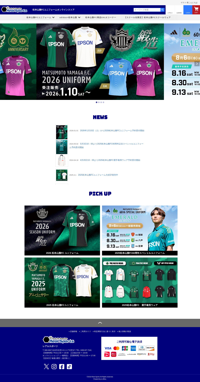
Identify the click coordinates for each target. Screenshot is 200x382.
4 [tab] (103, 102)
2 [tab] (99, 102)
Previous (3, 63)
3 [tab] (101, 102)
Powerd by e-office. (100, 379)
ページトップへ (100, 323)
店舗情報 (73, 331)
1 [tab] (96, 102)
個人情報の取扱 (124, 331)
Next (196, 63)
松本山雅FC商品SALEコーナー (100, 17)
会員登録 (179, 13)
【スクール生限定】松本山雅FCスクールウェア (147, 17)
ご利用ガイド (85, 331)
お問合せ (170, 13)
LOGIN (188, 13)
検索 (162, 10)
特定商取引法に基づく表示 (104, 331)
